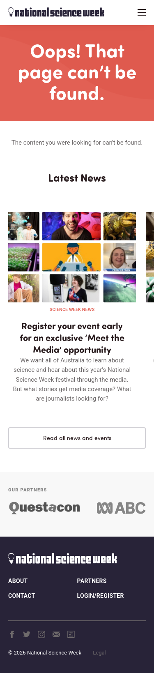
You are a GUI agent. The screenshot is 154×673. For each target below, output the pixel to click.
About (18, 581)
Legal (99, 653)
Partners (92, 581)
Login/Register (100, 595)
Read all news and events (77, 437)
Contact (21, 595)
